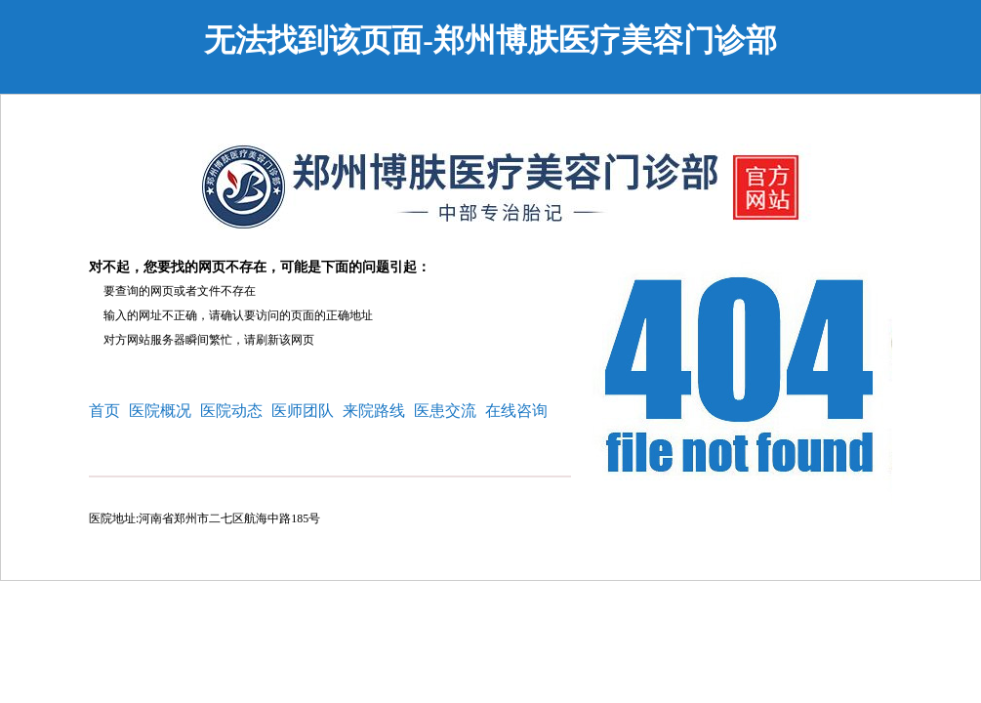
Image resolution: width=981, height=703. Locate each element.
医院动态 (231, 410)
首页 (104, 410)
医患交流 (445, 410)
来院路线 (374, 410)
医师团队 (302, 410)
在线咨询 (516, 410)
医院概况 (160, 410)
